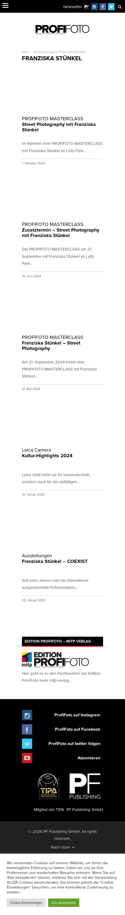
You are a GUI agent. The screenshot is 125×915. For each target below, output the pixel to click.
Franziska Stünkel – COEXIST (62, 559)
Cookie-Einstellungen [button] (26, 902)
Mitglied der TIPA (49, 790)
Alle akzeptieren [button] (63, 902)
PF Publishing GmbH (85, 790)
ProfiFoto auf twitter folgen (74, 743)
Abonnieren (89, 758)
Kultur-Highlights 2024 (62, 453)
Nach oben (63, 847)
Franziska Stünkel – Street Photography (62, 343)
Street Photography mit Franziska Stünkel (62, 124)
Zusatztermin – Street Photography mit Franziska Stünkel (62, 230)
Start (25, 51)
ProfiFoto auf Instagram (77, 715)
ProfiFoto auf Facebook (77, 729)
